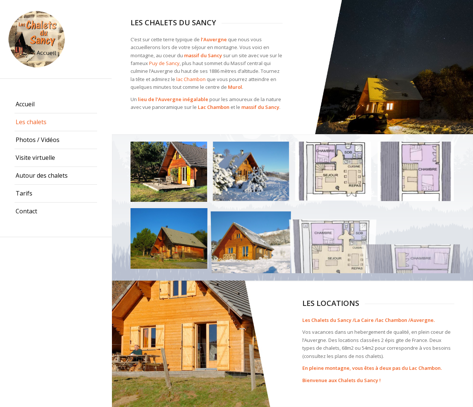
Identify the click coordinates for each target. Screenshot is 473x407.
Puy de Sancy (164, 63)
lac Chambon (191, 79)
